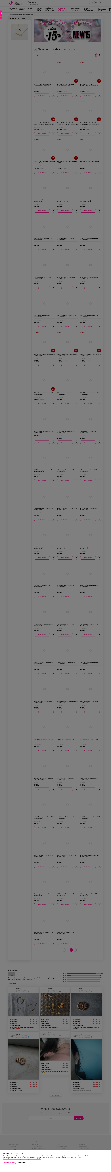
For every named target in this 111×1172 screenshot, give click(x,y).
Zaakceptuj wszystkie (9, 1162)
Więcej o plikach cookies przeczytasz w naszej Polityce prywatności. (22, 1159)
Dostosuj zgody (21, 1162)
